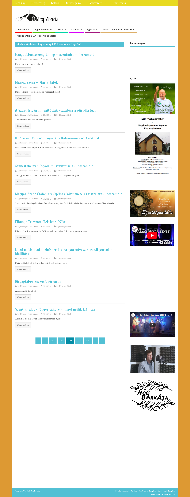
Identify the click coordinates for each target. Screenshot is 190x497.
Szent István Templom (147, 491)
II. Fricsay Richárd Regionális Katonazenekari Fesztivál (57, 138)
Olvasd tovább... (23, 70)
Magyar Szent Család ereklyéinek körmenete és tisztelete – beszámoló (69, 194)
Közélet (75, 29)
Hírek (60, 29)
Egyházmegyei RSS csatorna (53, 44)
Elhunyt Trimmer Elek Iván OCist (40, 221)
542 (61, 341)
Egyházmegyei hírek (63, 59)
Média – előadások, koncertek (119, 29)
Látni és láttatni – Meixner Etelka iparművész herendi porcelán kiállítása (64, 251)
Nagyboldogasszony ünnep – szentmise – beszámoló (55, 54)
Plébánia (22, 29)
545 (87, 341)
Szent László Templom (166, 491)
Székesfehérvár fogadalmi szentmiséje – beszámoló (54, 166)
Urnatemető (119, 3)
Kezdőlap (20, 3)
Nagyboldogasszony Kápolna (126, 491)
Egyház (91, 29)
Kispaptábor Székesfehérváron (38, 281)
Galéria (55, 3)
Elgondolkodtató (43, 29)
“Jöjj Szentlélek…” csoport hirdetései (36, 35)
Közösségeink (73, 3)
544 (79, 341)
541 (52, 341)
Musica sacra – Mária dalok (36, 82)
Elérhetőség (38, 3)
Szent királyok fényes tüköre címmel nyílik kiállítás (55, 309)
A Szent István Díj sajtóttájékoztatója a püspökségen (55, 110)
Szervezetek (96, 3)
